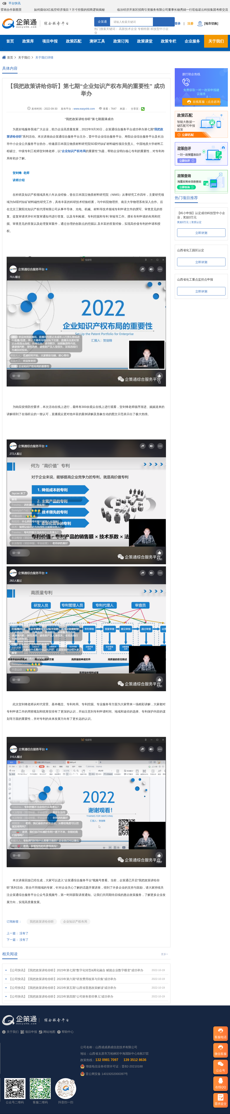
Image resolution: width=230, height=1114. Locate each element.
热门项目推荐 (186, 198)
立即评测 (201, 233)
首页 (10, 41)
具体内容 (10, 68)
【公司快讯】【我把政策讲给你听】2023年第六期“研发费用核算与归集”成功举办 (87, 979)
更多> (164, 954)
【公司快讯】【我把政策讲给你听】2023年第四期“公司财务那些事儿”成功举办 (87, 996)
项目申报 (50, 41)
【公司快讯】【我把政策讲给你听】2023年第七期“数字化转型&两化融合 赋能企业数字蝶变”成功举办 (87, 970)
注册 (190, 23)
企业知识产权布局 (75, 921)
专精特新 (144, 29)
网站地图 (47, 1032)
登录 (178, 23)
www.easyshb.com (84, 108)
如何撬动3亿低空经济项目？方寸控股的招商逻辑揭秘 (72, 9)
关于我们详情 (44, 57)
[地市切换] (207, 23)
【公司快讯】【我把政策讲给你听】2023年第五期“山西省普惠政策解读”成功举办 (87, 988)
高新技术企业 (128, 29)
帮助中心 (65, 1032)
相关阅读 (10, 954)
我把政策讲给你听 (42, 921)
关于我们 (24, 57)
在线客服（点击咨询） (203, 101)
